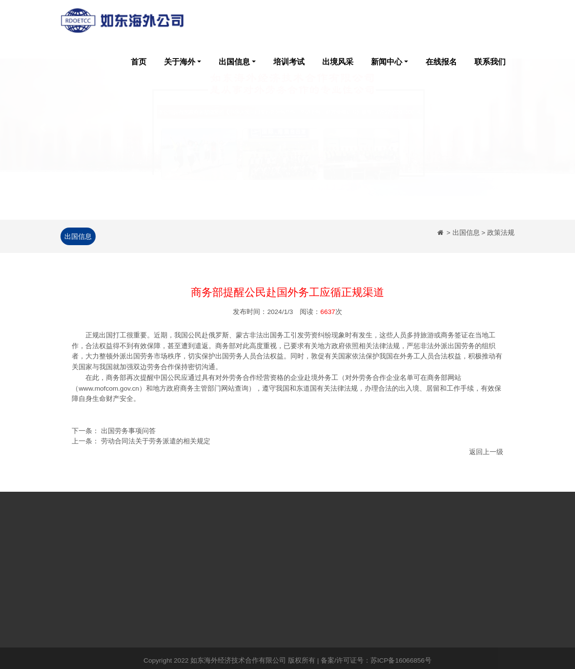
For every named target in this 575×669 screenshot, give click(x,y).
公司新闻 (211, 560)
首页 (138, 62)
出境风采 (337, 62)
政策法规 (211, 574)
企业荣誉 (119, 574)
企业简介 (119, 560)
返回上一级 (486, 453)
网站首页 (74, 560)
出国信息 (234, 62)
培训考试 (289, 62)
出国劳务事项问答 (128, 432)
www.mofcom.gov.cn (109, 389)
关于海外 (179, 62)
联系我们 (490, 62)
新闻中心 (386, 62)
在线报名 (441, 62)
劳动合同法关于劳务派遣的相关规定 (155, 442)
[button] (43, 149)
